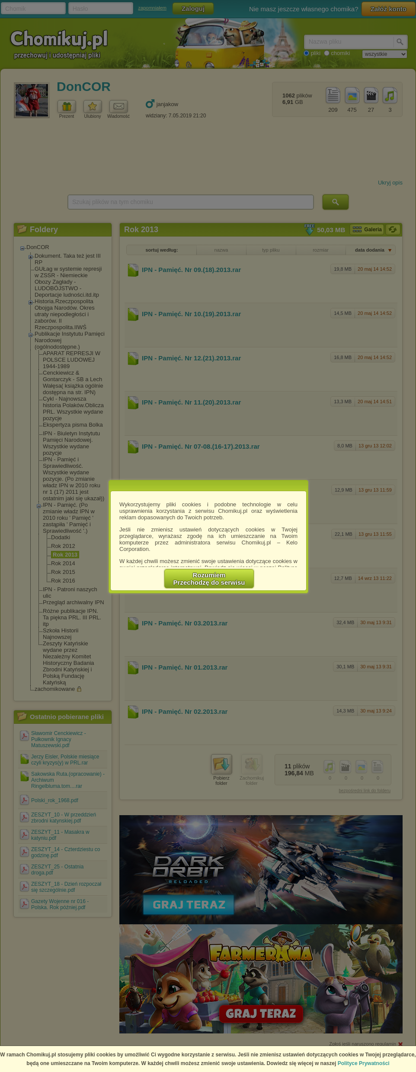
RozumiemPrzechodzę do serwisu (209, 578)
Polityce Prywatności (364, 1063)
